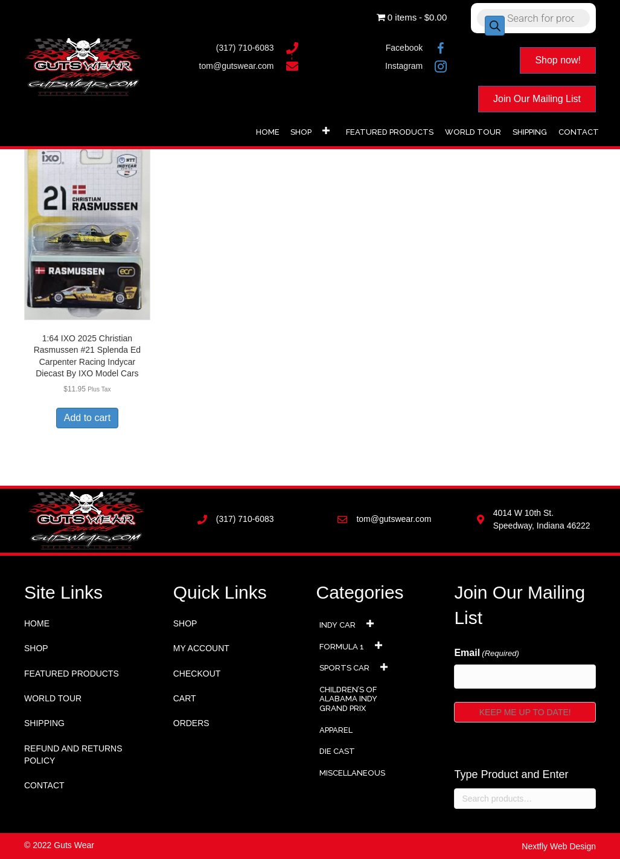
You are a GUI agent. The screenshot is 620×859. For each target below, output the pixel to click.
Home (37, 623)
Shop (36, 648)
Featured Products (71, 673)
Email (486, 654)
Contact (44, 785)
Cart (184, 698)
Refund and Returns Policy (73, 754)
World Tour (52, 698)
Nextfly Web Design (559, 846)
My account (201, 648)
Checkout (197, 673)
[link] (268, 130)
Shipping (44, 723)
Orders (191, 723)
